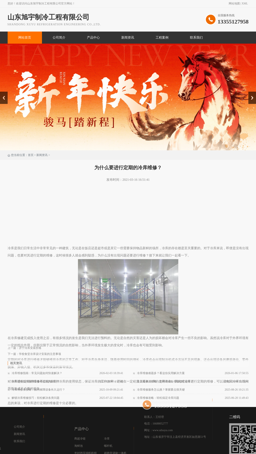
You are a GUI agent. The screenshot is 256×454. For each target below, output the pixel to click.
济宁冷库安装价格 (30, 350)
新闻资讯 (127, 37)
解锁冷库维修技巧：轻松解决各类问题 (35, 401)
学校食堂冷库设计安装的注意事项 (40, 356)
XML (245, 3)
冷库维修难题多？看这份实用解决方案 (161, 376)
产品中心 (93, 37)
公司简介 (59, 37)
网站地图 (234, 3)
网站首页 (24, 37)
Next (250, 93)
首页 (31, 155)
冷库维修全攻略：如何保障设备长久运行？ (38, 393)
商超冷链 (80, 452)
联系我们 (196, 37)
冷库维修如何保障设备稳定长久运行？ (35, 385)
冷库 (107, 452)
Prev (2, 93)
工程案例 (162, 37)
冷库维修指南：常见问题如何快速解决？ (37, 376)
